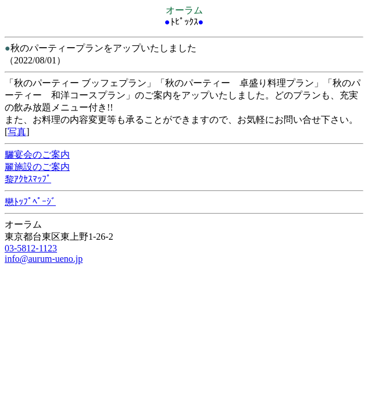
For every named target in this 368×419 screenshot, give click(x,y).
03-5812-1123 (31, 248)
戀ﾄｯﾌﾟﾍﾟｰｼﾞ (30, 202)
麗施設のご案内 (37, 167)
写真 (17, 132)
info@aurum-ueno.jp (44, 259)
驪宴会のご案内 (37, 154)
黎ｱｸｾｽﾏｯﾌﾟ (28, 179)
